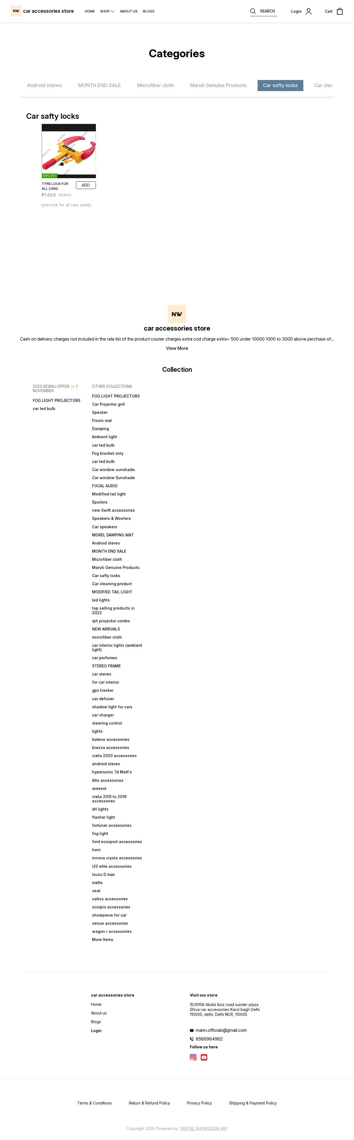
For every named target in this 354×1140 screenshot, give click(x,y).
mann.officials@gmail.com (221, 1030)
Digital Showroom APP (204, 1128)
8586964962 (209, 1038)
